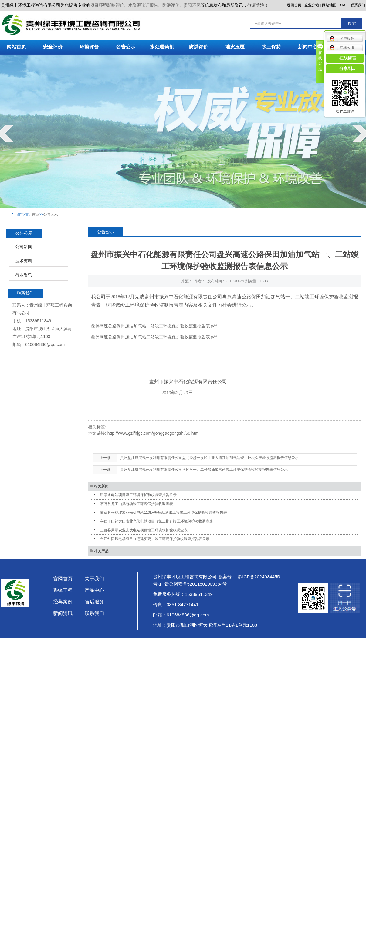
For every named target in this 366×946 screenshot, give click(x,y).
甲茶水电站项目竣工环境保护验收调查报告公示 (138, 495)
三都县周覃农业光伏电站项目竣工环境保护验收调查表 (144, 530)
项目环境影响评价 (107, 5)
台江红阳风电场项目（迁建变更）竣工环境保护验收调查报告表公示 (154, 539)
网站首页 (16, 46)
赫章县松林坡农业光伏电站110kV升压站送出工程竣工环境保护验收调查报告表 (163, 512)
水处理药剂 (162, 46)
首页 (35, 214)
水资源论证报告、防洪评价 (153, 5)
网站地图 (329, 5)
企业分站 (311, 5)
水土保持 (271, 46)
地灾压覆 (235, 46)
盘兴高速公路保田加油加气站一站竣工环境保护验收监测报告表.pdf (154, 326)
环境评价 (89, 46)
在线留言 (347, 58)
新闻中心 (307, 46)
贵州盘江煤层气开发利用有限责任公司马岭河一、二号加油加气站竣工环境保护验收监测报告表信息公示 (204, 469)
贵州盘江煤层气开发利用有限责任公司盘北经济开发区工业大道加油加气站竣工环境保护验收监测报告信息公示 (209, 458)
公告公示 (125, 46)
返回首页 (294, 5)
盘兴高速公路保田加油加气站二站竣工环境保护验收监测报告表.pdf (154, 337)
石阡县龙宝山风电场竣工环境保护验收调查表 (136, 504)
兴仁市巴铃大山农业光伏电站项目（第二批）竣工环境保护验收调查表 (156, 521)
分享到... (347, 68)
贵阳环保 (192, 5)
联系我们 (358, 5)
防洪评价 (198, 46)
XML (344, 5)
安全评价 (53, 46)
